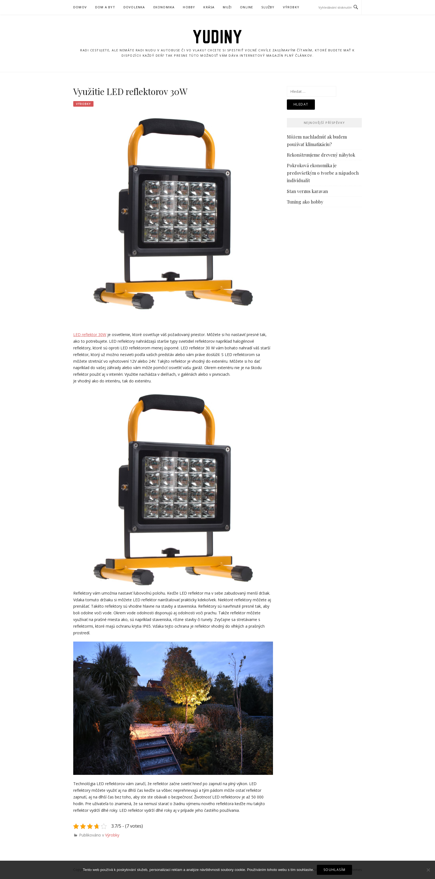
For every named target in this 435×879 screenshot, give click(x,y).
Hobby (189, 7)
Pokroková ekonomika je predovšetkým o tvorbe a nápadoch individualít (323, 172)
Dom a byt (105, 7)
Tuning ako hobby (305, 202)
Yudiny (217, 37)
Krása (208, 7)
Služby (267, 7)
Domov (80, 7)
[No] (428, 870)
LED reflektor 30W (89, 334)
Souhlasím (334, 869)
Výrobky (291, 7)
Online (246, 7)
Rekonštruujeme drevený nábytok (321, 155)
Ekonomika (164, 7)
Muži (227, 7)
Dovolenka (134, 7)
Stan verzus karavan (307, 191)
